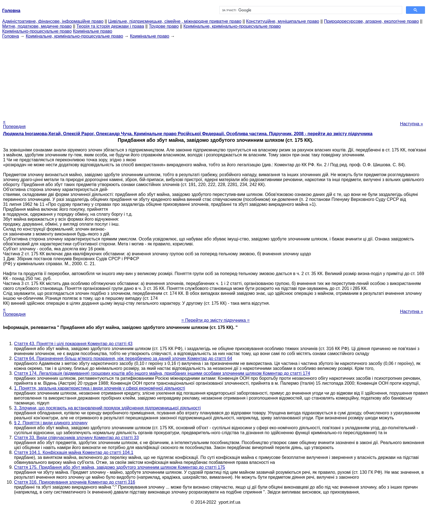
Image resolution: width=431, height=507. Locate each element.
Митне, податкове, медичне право (37, 26)
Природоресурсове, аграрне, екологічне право (371, 21)
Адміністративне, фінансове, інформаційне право (52, 21)
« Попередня (14, 124)
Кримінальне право (92, 31)
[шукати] (310, 10)
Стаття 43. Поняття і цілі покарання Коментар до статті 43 (73, 343)
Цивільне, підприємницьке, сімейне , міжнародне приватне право (175, 21)
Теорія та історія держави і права (110, 26)
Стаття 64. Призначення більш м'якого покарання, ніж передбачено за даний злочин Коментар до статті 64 (123, 358)
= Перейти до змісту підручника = (215, 320)
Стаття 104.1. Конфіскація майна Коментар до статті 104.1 (73, 452)
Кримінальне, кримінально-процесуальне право (232, 26)
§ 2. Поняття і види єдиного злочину (50, 422)
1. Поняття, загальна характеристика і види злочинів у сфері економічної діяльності (99, 388)
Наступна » (411, 123)
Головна (10, 36)
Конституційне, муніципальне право (282, 21)
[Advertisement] (215, 77)
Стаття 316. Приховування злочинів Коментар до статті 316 (74, 482)
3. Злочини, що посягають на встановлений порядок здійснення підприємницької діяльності (107, 408)
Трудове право (164, 26)
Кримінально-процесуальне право (37, 31)
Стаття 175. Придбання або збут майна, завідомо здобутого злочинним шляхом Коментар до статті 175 (119, 467)
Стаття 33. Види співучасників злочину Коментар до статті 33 (76, 437)
